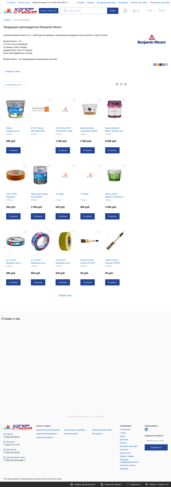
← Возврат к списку (11, 71)
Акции (80, 2)
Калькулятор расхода (106, 2)
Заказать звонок (24, 2)
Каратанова (9, 449)
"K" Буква (85, 194)
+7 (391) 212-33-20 (11, 452)
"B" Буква (60, 194)
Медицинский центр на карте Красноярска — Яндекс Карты (85, 416)
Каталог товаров (48, 11)
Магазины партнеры (160, 2)
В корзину (13, 150)
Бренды (90, 2)
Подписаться (156, 447)
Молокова (9, 442)
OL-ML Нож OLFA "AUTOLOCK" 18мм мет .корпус (64, 131)
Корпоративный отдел (14, 457)
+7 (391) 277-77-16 (11, 445)
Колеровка (123, 2)
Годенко (8, 434)
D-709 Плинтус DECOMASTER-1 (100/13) (38, 131)
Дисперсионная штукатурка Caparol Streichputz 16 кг (89, 131)
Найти (112, 11)
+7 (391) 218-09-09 (11, 437)
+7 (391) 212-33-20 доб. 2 (14, 460)
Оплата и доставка (139, 2)
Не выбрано (10, 2)
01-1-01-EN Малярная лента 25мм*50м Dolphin (14, 263)
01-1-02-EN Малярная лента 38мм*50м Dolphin (39, 263)
